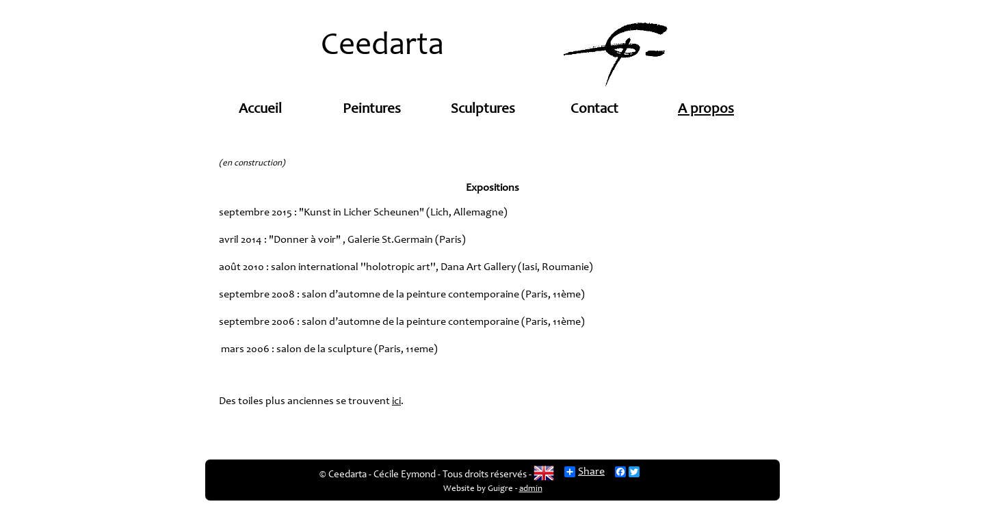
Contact (594, 110)
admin (530, 489)
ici (396, 401)
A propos (706, 110)
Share (584, 471)
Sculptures (483, 110)
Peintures (372, 110)
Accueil (260, 110)
